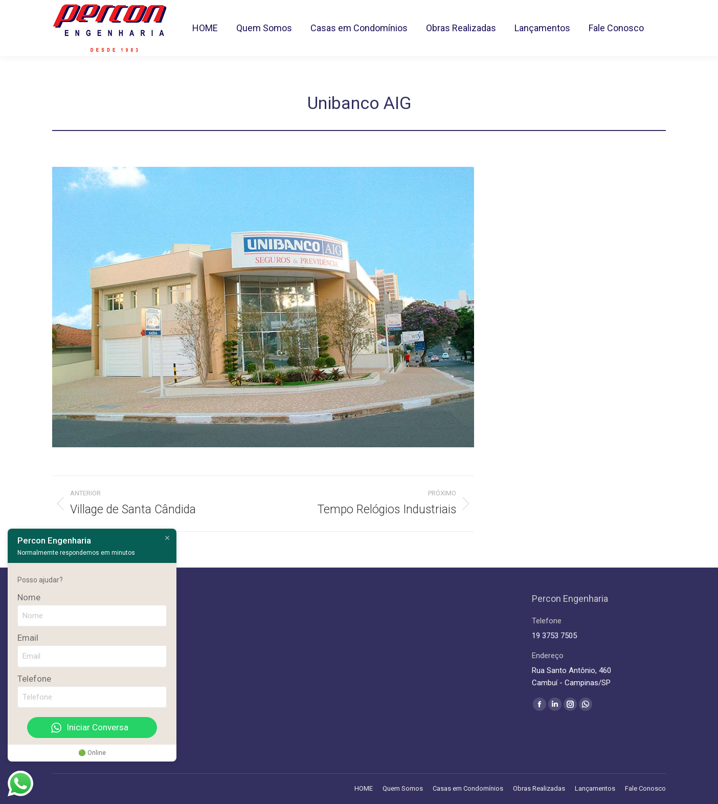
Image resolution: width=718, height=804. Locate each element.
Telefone (34, 678)
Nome (28, 597)
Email (27, 638)
